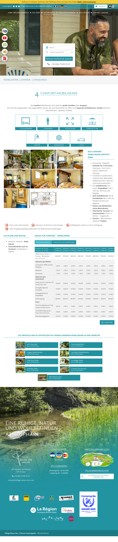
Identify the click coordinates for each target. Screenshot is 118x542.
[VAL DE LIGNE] (53, 516)
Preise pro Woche (43, 242)
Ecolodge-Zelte (77, 361)
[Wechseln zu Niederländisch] (66, 6)
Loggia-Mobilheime (34, 353)
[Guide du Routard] (66, 496)
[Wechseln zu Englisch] (59, 6)
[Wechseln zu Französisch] (55, 6)
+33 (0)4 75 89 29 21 (59, 64)
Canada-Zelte (33, 369)
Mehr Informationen (86, 2)
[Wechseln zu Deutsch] (62, 6)
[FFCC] (14, 496)
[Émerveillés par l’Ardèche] (71, 516)
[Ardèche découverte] (67, 508)
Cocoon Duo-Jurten (78, 369)
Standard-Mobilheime (80, 353)
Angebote (100, 6)
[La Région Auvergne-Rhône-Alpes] (43, 508)
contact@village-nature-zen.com (21, 480)
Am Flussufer (33, 345)
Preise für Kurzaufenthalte (64, 242)
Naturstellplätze (77, 345)
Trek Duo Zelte (33, 361)
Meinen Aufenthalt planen (59, 58)
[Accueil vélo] (51, 496)
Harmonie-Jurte (55, 377)
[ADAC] (26, 496)
